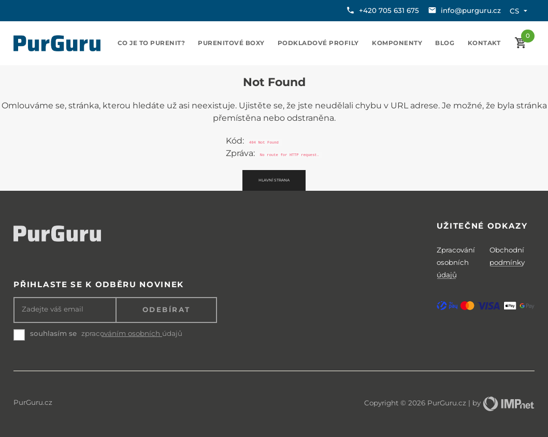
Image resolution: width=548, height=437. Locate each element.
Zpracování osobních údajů (456, 262)
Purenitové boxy (231, 43)
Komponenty (397, 43)
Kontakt (484, 43)
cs (520, 11)
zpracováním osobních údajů (131, 333)
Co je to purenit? (151, 43)
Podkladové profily (318, 43)
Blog (444, 43)
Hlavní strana (274, 180)
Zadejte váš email (52, 309)
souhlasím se (53, 333)
